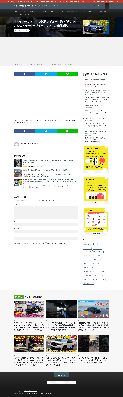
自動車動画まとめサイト (30, 391)
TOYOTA (16, 11)
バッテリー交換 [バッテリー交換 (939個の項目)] (99, 275)
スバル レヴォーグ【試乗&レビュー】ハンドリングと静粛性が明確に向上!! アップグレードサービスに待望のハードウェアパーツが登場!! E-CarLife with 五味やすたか (29, 326)
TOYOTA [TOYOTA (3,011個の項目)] (98, 259)
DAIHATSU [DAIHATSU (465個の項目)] (88, 244)
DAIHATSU (54, 11)
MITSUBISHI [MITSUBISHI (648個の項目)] (98, 252)
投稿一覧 (36, 143)
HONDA (31, 11)
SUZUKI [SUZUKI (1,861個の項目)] (88, 259)
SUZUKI (61, 11)
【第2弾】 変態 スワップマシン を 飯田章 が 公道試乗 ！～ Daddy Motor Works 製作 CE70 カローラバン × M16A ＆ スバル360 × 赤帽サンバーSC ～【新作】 (29, 361)
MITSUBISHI (70, 11)
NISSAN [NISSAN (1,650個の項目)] (88, 255)
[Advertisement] (62, 51)
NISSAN (24, 11)
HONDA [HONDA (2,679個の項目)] (88, 248)
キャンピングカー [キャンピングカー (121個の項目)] (90, 267)
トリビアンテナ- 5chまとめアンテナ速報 (96, 74)
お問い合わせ (19, 14)
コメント (16, 204)
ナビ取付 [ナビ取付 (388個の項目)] (87, 275)
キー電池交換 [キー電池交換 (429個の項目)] (89, 271)
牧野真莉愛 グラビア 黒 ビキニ (94, 105)
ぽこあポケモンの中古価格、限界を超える (96, 80)
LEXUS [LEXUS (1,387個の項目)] (97, 248)
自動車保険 (103, 11)
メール (16, 228)
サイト (16, 235)
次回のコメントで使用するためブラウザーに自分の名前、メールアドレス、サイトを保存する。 (40, 243)
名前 (16, 221)
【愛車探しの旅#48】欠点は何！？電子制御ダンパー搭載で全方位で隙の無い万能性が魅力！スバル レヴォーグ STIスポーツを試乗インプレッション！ (93, 326)
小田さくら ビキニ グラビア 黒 (94, 118)
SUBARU (45, 11)
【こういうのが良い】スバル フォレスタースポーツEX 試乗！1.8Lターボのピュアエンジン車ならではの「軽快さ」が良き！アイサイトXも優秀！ (61, 361)
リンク (27, 14)
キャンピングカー (87, 11)
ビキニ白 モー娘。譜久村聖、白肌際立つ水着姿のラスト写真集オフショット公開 (97, 91)
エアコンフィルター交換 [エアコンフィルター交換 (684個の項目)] (92, 263)
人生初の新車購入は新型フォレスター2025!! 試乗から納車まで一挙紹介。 (46, 170)
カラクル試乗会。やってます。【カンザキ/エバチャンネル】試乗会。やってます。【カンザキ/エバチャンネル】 (92, 360)
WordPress (49, 393)
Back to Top (61, 375)
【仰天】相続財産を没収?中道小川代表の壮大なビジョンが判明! (96, 132)
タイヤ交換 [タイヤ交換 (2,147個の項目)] (101, 271)
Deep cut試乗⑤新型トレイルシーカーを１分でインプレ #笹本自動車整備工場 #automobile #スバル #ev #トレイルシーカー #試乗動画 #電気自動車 (60, 326)
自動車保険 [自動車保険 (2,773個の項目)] (88, 283)
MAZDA (38, 11)
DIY (96, 11)
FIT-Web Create (33, 393)
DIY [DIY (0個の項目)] (96, 244)
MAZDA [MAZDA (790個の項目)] (87, 252)
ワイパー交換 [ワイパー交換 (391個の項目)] (101, 279)
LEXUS (78, 11)
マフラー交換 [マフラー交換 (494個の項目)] (89, 279)
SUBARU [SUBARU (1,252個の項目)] (98, 255)
